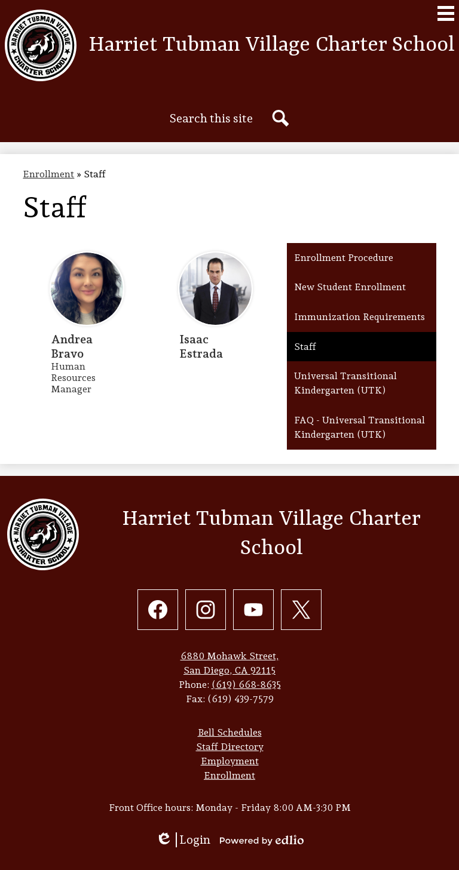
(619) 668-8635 (246, 684)
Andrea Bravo (72, 346)
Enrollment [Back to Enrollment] (48, 174)
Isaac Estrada (201, 346)
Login (182, 839)
